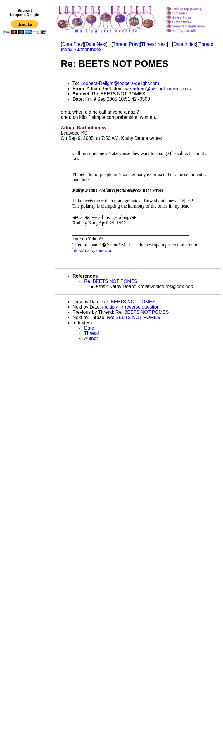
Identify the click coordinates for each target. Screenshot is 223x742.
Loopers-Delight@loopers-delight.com (119, 83)
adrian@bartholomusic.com (161, 88)
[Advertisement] (25, 156)
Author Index (88, 49)
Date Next (95, 44)
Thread (91, 333)
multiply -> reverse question (130, 306)
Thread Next (154, 44)
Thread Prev (126, 44)
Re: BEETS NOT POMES (110, 281)
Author (91, 338)
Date (89, 327)
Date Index (184, 44)
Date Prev (72, 44)
